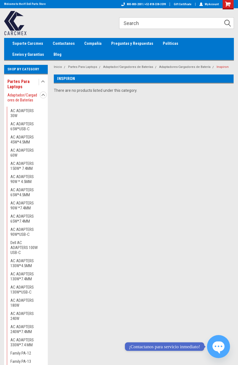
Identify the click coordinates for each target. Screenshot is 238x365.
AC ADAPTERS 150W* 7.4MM (22, 166)
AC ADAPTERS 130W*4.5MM (22, 263)
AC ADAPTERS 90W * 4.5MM (22, 179)
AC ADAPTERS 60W (22, 153)
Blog (57, 54)
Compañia (93, 43)
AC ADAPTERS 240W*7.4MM (22, 329)
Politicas (170, 43)
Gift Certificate (182, 4)
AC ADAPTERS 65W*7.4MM (22, 219)
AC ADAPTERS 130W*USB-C (22, 290)
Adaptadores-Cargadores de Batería (185, 67)
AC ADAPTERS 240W (22, 316)
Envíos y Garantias (28, 54)
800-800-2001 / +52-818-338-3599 (143, 4)
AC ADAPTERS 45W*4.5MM (22, 140)
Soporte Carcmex (27, 43)
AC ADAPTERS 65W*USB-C (22, 126)
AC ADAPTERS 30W (22, 113)
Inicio (58, 67)
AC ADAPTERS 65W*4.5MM (22, 192)
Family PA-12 (20, 353)
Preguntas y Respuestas (132, 43)
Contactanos (64, 43)
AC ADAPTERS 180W (22, 303)
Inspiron (223, 67)
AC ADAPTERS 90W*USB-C (22, 232)
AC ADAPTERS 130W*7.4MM (22, 276)
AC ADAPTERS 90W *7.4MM (22, 206)
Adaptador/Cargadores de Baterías (22, 98)
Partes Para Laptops (18, 84)
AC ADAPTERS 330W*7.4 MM (22, 342)
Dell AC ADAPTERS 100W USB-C (24, 247)
